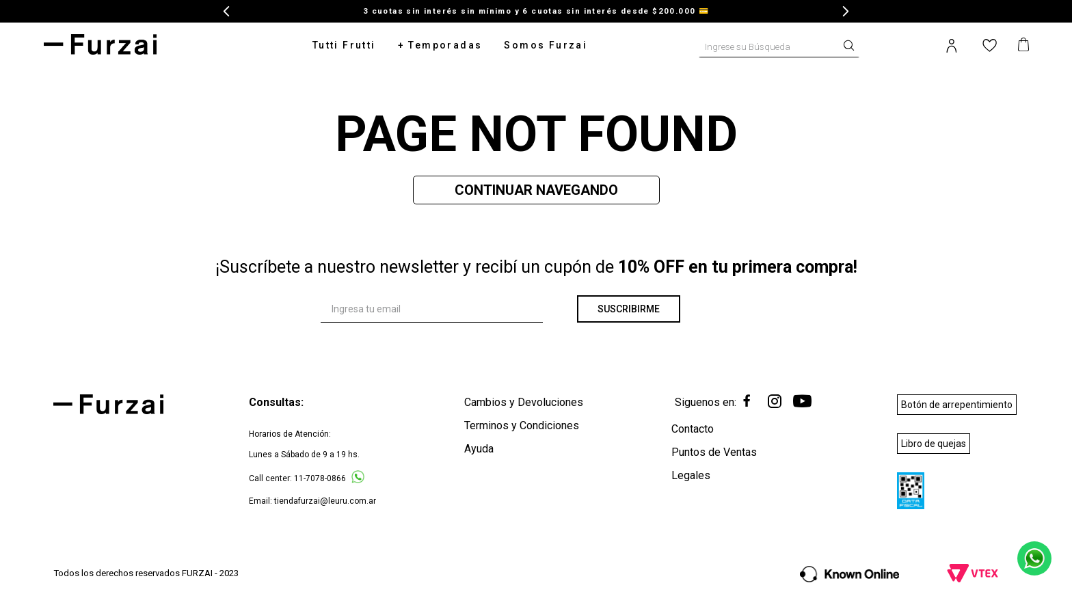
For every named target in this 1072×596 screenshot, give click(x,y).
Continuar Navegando (536, 190)
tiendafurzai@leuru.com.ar (325, 501)
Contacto (692, 428)
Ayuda (479, 448)
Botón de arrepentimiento (957, 404)
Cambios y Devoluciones (523, 402)
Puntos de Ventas (714, 452)
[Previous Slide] (226, 11)
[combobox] (779, 44)
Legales (690, 475)
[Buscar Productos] (852, 44)
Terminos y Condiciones (521, 425)
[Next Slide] (845, 11)
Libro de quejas (933, 443)
